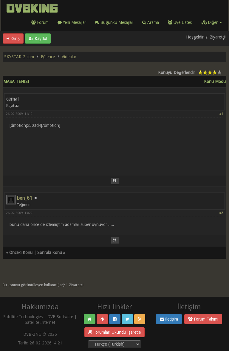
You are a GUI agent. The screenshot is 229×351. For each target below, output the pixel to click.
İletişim (169, 319)
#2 (221, 213)
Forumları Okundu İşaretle (114, 332)
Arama (150, 22)
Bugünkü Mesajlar (114, 22)
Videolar (69, 56)
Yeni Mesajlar (72, 22)
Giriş (13, 38)
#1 (221, 114)
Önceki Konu (21, 252)
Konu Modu (215, 81)
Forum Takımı (203, 319)
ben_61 (24, 198)
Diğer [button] (212, 22)
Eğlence (48, 56)
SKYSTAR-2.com (19, 56)
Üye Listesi (180, 22)
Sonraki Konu (49, 252)
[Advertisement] (114, 148)
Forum (40, 22)
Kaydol (38, 38)
